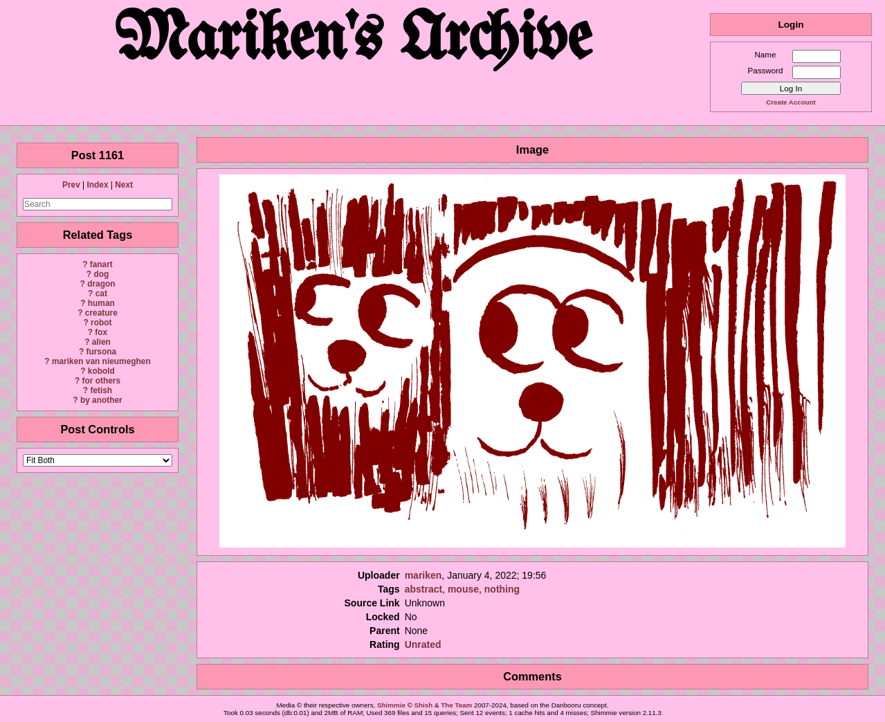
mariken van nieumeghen (101, 361)
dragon (101, 284)
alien (101, 342)
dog (101, 274)
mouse (463, 589)
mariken (423, 575)
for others (101, 381)
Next (124, 185)
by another (101, 400)
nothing (502, 589)
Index (97, 185)
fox (101, 332)
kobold (101, 371)
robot (101, 322)
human (101, 303)
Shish (423, 705)
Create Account (790, 102)
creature (101, 313)
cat (101, 293)
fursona (101, 352)
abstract (423, 589)
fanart (101, 264)
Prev (71, 185)
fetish (101, 390)
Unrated (423, 644)
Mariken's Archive (355, 41)
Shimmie (391, 705)
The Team (456, 705)
